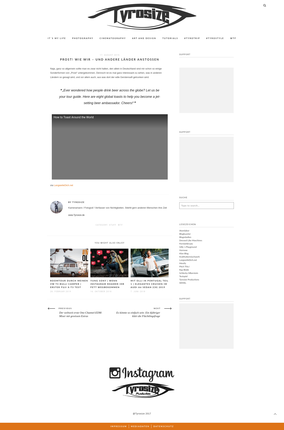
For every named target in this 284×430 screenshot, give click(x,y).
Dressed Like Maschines (190, 240)
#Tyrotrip (192, 38)
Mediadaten (140, 426)
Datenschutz (163, 426)
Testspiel (183, 276)
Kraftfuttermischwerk (189, 256)
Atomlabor (184, 230)
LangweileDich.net (63, 185)
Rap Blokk (184, 269)
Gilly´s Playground (188, 247)
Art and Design (144, 38)
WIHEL (182, 282)
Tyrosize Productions (189, 279)
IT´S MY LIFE (57, 38)
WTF (233, 38)
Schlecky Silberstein (188, 273)
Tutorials (170, 38)
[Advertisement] (206, 90)
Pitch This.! (184, 266)
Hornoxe (183, 250)
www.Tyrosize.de (76, 215)
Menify (182, 263)
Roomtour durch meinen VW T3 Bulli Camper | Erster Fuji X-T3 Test (69, 284)
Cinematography (113, 38)
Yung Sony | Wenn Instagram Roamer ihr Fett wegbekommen (107, 284)
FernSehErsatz (186, 243)
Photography (82, 38)
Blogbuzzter (185, 234)
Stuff (112, 225)
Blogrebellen (185, 237)
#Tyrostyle (215, 38)
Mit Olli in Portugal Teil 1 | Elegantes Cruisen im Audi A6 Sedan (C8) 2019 (149, 284)
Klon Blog (184, 253)
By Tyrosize (76, 202)
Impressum (118, 426)
